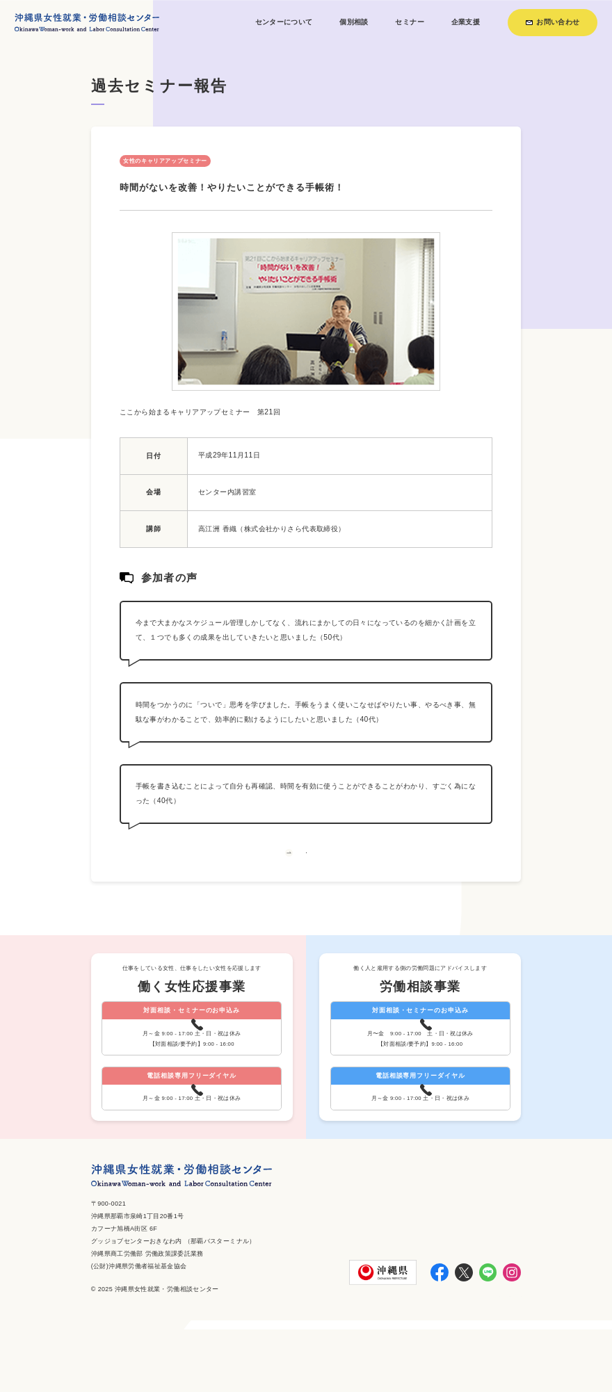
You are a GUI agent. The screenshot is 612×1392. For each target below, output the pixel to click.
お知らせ (438, 1361)
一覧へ (305, 870)
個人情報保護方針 (492, 1361)
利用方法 (398, 1361)
